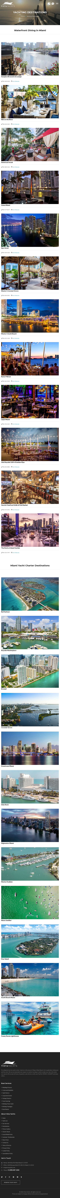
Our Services (5, 1123)
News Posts (5, 1140)
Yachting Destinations (33, 16)
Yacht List (5, 1121)
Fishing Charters (6, 1098)
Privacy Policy (6, 1148)
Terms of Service (6, 1145)
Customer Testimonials (8, 1137)
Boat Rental (5, 1109)
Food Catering (6, 1101)
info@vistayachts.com (9, 1167)
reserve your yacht (10, 1182)
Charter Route (6, 1131)
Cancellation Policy (7, 1153)
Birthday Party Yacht (7, 1104)
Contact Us (5, 1142)
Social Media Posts (7, 1134)
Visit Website (15, 81)
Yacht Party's (5, 1093)
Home (23, 16)
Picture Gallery (6, 1129)
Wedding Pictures (7, 1087)
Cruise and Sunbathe (7, 1090)
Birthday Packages (7, 1106)
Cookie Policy (6, 1150)
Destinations (5, 1126)
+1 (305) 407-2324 (13, 1170)
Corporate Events (7, 1095)
